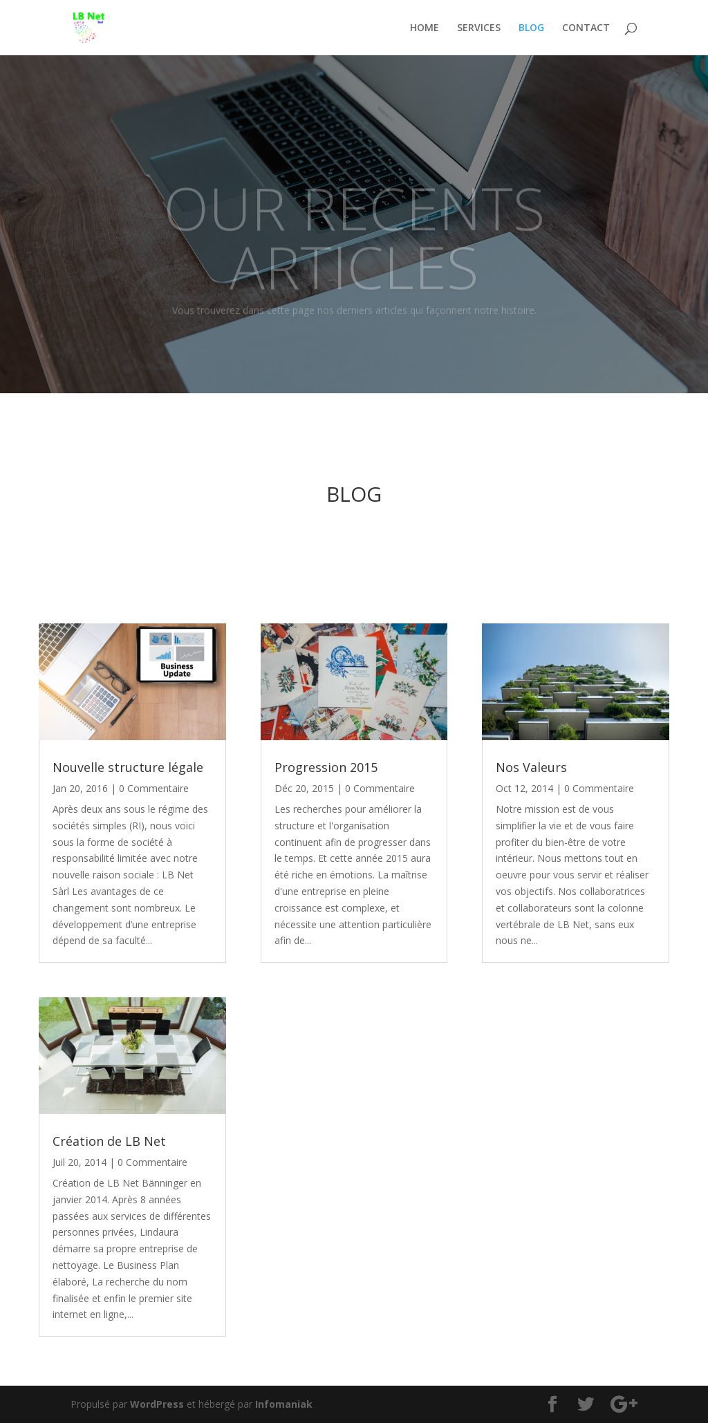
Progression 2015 (326, 767)
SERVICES (479, 28)
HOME (424, 28)
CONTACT (586, 28)
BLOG (531, 28)
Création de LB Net (109, 1141)
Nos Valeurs (531, 767)
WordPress (157, 1404)
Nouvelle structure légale (128, 767)
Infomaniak (284, 1404)
